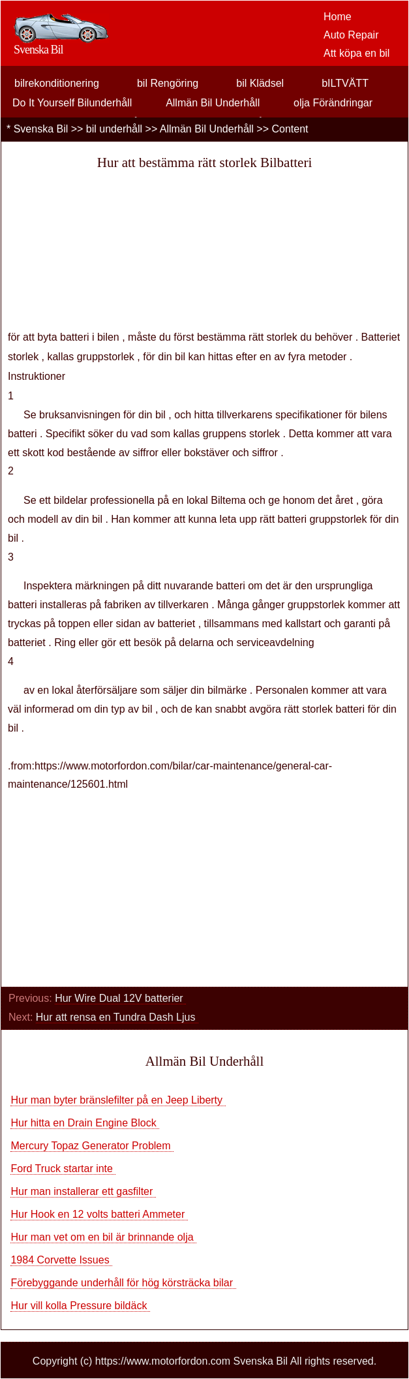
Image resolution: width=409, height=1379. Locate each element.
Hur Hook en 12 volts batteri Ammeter (98, 1214)
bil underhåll (114, 128)
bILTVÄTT (345, 83)
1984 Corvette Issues (61, 1259)
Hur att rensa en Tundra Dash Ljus (117, 1017)
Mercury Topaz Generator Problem (92, 1145)
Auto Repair (351, 34)
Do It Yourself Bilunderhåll (72, 102)
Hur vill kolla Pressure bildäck (79, 1305)
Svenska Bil (41, 128)
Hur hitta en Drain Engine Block (84, 1122)
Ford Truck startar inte (62, 1168)
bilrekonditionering (56, 83)
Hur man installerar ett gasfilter (82, 1191)
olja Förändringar (333, 102)
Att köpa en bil (356, 53)
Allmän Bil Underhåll (213, 102)
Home (338, 16)
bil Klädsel (260, 83)
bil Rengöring (167, 83)
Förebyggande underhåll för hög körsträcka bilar (122, 1282)
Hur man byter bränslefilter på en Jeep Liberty (117, 1100)
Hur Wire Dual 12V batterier (120, 998)
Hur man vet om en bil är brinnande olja (103, 1237)
